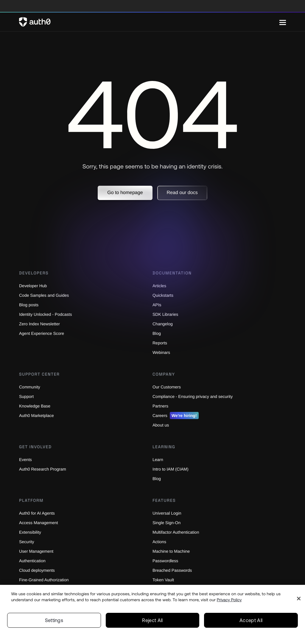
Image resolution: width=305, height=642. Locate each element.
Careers (176, 415)
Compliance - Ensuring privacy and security (195, 396)
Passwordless (166, 560)
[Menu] (282, 22)
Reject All (152, 620)
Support (27, 396)
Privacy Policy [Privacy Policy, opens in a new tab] (229, 599)
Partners (160, 405)
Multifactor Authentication (178, 532)
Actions (160, 541)
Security (27, 541)
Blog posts (29, 304)
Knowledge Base (35, 405)
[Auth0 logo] (149, 22)
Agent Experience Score (43, 333)
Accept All (250, 620)
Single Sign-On (167, 522)
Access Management (40, 522)
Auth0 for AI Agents (38, 513)
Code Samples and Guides (45, 295)
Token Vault (164, 579)
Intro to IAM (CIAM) (171, 468)
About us (161, 424)
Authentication (34, 560)
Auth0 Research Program (44, 468)
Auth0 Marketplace (38, 415)
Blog (156, 478)
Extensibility (31, 532)
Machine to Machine (172, 551)
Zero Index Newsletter (41, 323)
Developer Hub (34, 285)
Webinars (161, 352)
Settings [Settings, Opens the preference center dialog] (54, 620)
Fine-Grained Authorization (46, 579)
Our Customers (167, 386)
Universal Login (167, 513)
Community (30, 386)
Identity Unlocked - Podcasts (48, 314)
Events (25, 459)
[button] (125, 193)
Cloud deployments (38, 570)
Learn (158, 459)
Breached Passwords (173, 570)
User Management (37, 551)
